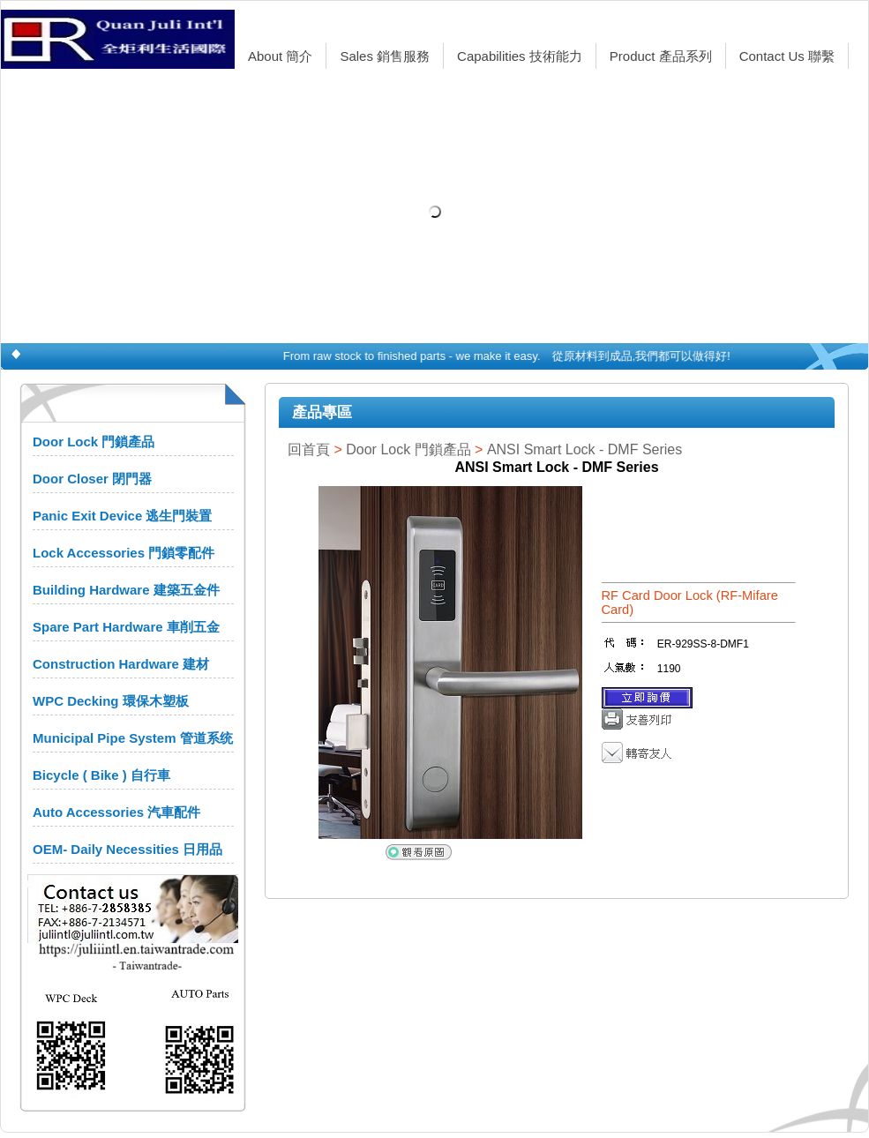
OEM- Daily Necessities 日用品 (127, 849)
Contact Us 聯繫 (787, 56)
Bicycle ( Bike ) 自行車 (101, 774)
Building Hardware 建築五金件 (126, 589)
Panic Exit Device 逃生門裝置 (122, 515)
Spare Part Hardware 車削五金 (126, 626)
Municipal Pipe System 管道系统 (133, 737)
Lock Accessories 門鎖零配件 (123, 552)
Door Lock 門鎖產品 (93, 441)
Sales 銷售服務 (385, 56)
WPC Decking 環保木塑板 (111, 700)
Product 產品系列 (661, 56)
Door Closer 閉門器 (92, 478)
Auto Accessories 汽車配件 (116, 812)
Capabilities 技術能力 (519, 56)
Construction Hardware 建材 (121, 663)
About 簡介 (280, 56)
